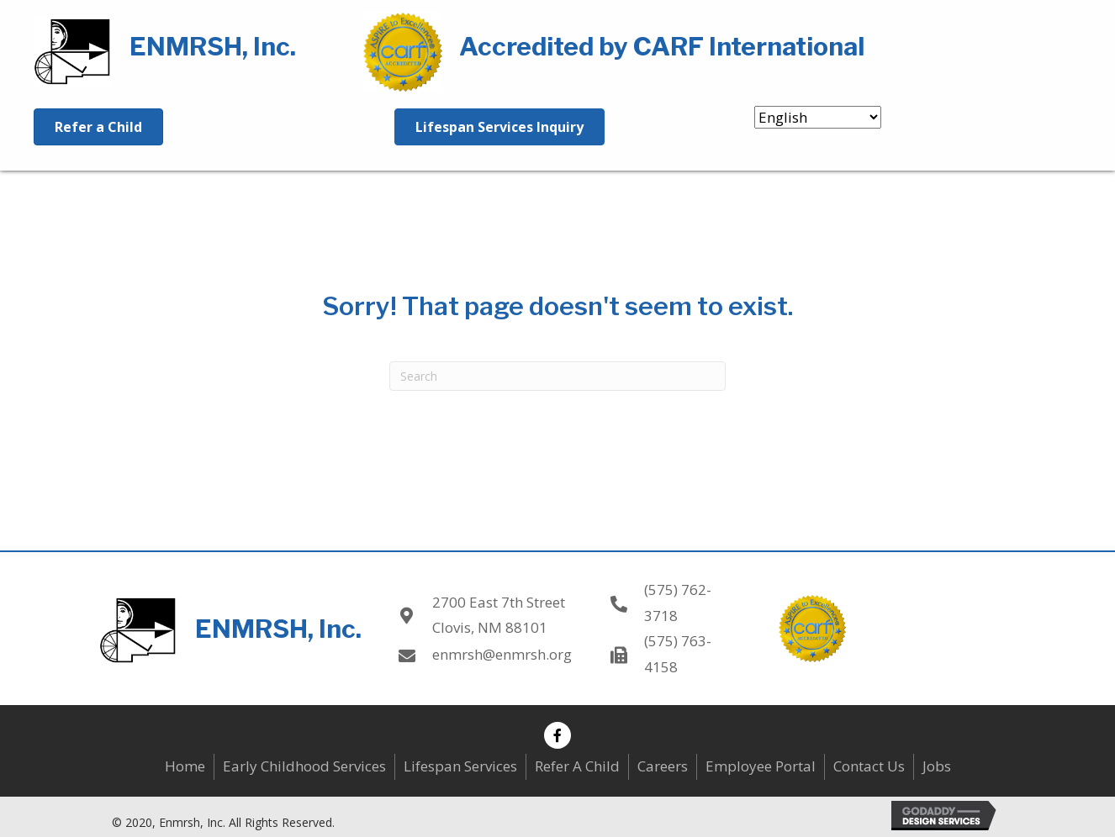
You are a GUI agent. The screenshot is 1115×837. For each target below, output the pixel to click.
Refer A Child (577, 766)
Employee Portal (760, 766)
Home (185, 766)
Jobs (936, 766)
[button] (557, 735)
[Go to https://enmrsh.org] (182, 50)
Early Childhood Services (304, 766)
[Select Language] (817, 117)
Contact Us (869, 766)
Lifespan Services (460, 766)
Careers (662, 766)
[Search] (557, 376)
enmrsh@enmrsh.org (502, 654)
